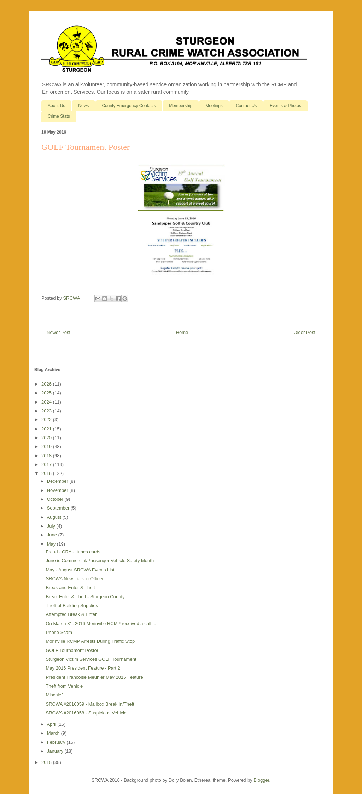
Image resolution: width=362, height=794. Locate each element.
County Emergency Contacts (129, 105)
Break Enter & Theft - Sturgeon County (85, 596)
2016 (47, 473)
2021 (47, 428)
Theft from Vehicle (64, 686)
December (58, 481)
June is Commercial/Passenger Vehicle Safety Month (100, 560)
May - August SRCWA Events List (80, 569)
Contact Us (246, 105)
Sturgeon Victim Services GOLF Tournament (91, 659)
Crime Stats (59, 116)
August (55, 517)
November (58, 490)
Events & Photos (285, 105)
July (52, 526)
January (56, 751)
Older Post (304, 332)
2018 (47, 455)
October (56, 499)
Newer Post (58, 332)
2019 (47, 446)
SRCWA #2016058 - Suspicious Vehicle (86, 713)
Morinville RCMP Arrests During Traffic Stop (90, 641)
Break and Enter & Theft (70, 587)
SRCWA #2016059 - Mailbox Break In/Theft (90, 704)
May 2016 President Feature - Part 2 (83, 668)
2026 (47, 384)
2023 (47, 410)
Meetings (214, 105)
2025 (47, 392)
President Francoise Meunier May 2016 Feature (94, 677)
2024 (47, 402)
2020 (47, 437)
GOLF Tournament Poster (72, 650)
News (83, 105)
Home (182, 332)
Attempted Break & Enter (71, 614)
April (52, 724)
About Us (56, 105)
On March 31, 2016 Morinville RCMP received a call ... (101, 623)
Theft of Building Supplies (72, 605)
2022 (47, 419)
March (54, 733)
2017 (47, 464)
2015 (47, 762)
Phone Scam (59, 632)
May (52, 544)
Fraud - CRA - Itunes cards (73, 551)
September (59, 508)
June (52, 534)
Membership (180, 105)
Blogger (261, 780)
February (57, 742)
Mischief (54, 695)
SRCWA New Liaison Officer (74, 578)
